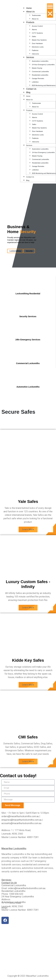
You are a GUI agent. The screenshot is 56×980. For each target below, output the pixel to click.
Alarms (34, 29)
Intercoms (35, 54)
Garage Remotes (38, 78)
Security (29, 251)
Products (30, 22)
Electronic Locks (37, 47)
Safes (34, 36)
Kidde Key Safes (28, 660)
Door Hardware (37, 43)
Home (29, 8)
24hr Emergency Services (27, 339)
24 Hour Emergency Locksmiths (43, 64)
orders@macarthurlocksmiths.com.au (20, 816)
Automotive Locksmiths (40, 61)
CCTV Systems (37, 33)
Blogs (4, 907)
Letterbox (35, 82)
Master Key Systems (39, 40)
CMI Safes (28, 737)
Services (30, 57)
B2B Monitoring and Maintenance (44, 85)
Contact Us (31, 89)
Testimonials (36, 15)
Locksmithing (15, 251)
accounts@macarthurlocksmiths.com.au (21, 823)
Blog (28, 92)
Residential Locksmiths (40, 75)
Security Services (27, 316)
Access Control (37, 26)
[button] (50, 10)
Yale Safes (28, 501)
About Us (30, 11)
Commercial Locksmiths (40, 71)
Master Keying (37, 68)
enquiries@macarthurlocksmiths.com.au (21, 819)
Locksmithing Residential (28, 293)
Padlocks (35, 50)
